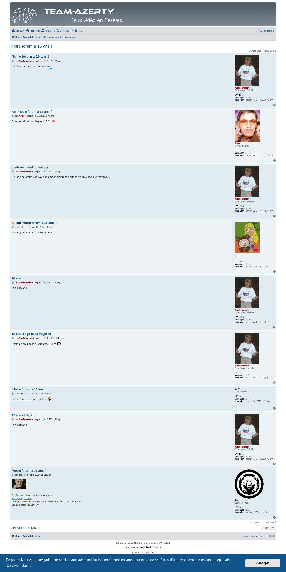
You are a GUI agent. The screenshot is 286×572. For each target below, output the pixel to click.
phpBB (133, 543)
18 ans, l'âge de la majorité (31, 334)
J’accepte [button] (263, 563)
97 (241, 150)
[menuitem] (18, 30)
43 (241, 507)
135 (242, 95)
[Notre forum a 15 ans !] (31, 46)
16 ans (16, 278)
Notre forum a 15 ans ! (30, 56)
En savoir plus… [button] (19, 565)
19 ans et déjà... (23, 415)
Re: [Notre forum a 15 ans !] (32, 111)
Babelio (28, 498)
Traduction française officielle (138, 547)
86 (241, 261)
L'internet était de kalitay (30, 167)
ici (51, 66)
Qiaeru (158, 547)
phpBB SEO (149, 552)
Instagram (17, 498)
